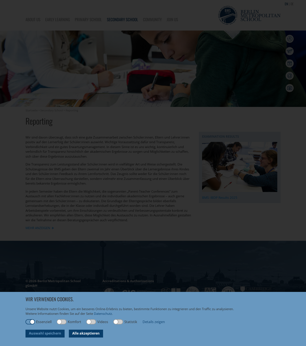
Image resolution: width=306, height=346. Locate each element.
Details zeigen (154, 321)
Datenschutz (103, 313)
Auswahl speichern (45, 333)
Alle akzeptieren (86, 333)
